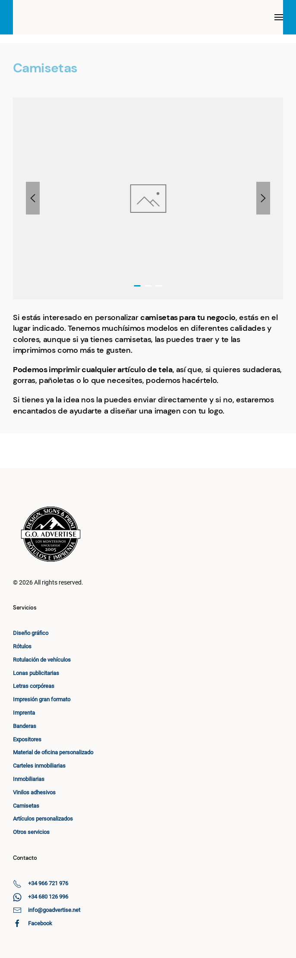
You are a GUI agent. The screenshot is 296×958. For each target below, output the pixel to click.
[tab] (137, 285)
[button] (278, 17)
